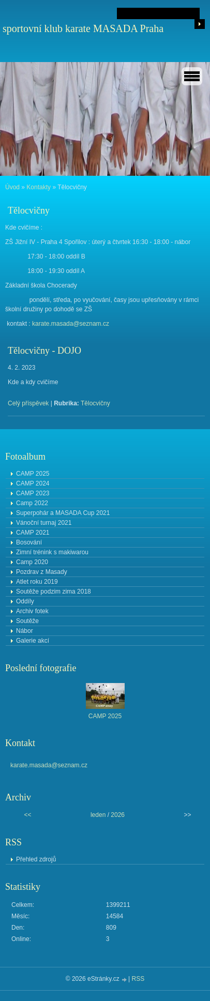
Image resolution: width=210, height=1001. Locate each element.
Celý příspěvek (28, 403)
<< (28, 814)
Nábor (24, 630)
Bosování (29, 542)
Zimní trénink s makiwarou (52, 552)
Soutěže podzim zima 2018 (53, 591)
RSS (138, 978)
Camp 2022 (32, 503)
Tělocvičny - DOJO (44, 350)
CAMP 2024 (32, 483)
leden (98, 814)
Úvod (12, 187)
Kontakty (38, 187)
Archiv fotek (32, 611)
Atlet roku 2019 (37, 581)
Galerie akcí (32, 640)
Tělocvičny (95, 403)
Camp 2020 (32, 562)
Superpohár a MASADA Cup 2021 (63, 513)
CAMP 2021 (32, 532)
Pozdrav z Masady (41, 571)
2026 (118, 814)
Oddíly (25, 601)
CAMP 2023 (32, 493)
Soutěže (27, 621)
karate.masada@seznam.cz (70, 323)
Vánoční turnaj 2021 (43, 522)
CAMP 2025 (32, 473)
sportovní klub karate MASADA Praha (83, 28)
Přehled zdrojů (36, 859)
